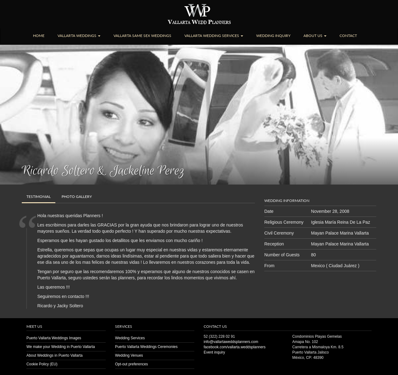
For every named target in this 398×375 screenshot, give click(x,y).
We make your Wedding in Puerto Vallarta (60, 347)
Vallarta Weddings (79, 35)
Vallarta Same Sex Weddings (142, 35)
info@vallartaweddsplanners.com (231, 342)
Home (38, 35)
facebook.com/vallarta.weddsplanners (235, 347)
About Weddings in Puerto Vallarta (54, 355)
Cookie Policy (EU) (42, 364)
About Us (314, 35)
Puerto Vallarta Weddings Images (53, 338)
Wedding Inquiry (273, 35)
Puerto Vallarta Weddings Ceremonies (146, 347)
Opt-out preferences (131, 364)
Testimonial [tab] (38, 196)
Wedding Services (130, 338)
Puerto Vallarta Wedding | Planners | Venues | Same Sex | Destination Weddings (199, 14)
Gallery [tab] (77, 196)
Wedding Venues (129, 355)
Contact (348, 35)
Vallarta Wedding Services (213, 35)
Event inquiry (214, 352)
